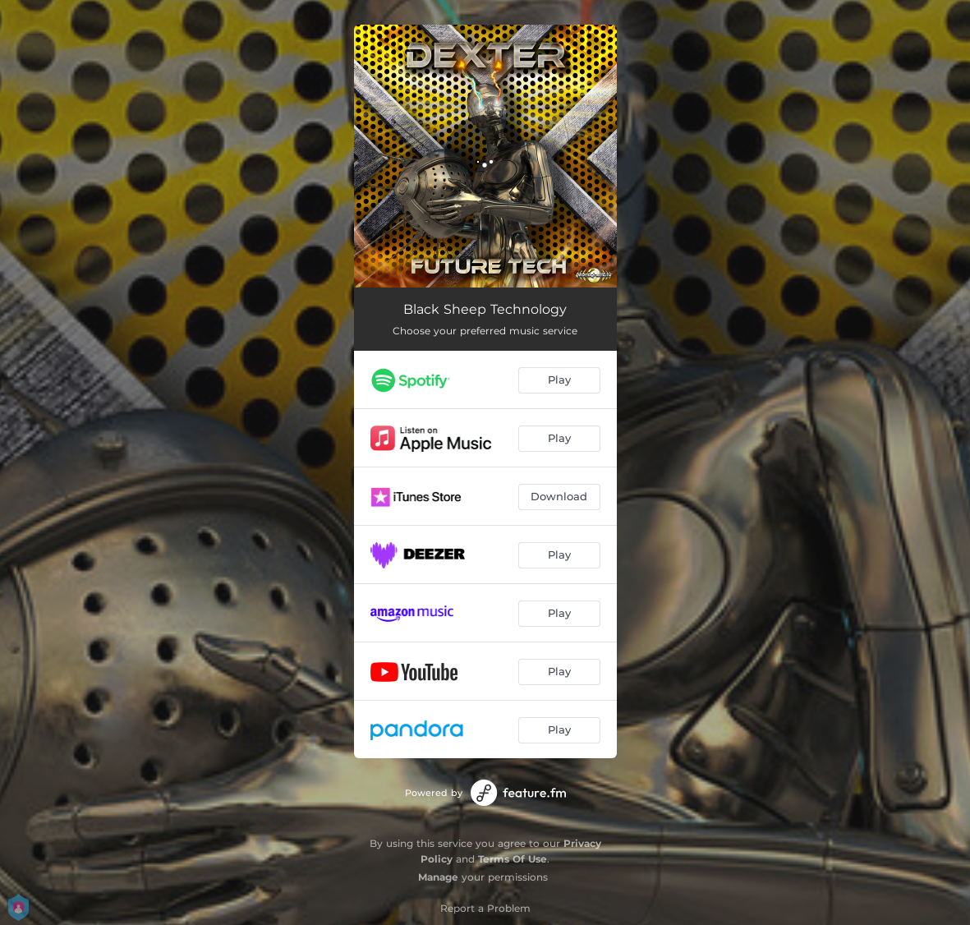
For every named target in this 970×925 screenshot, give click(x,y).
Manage (438, 877)
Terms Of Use (512, 859)
